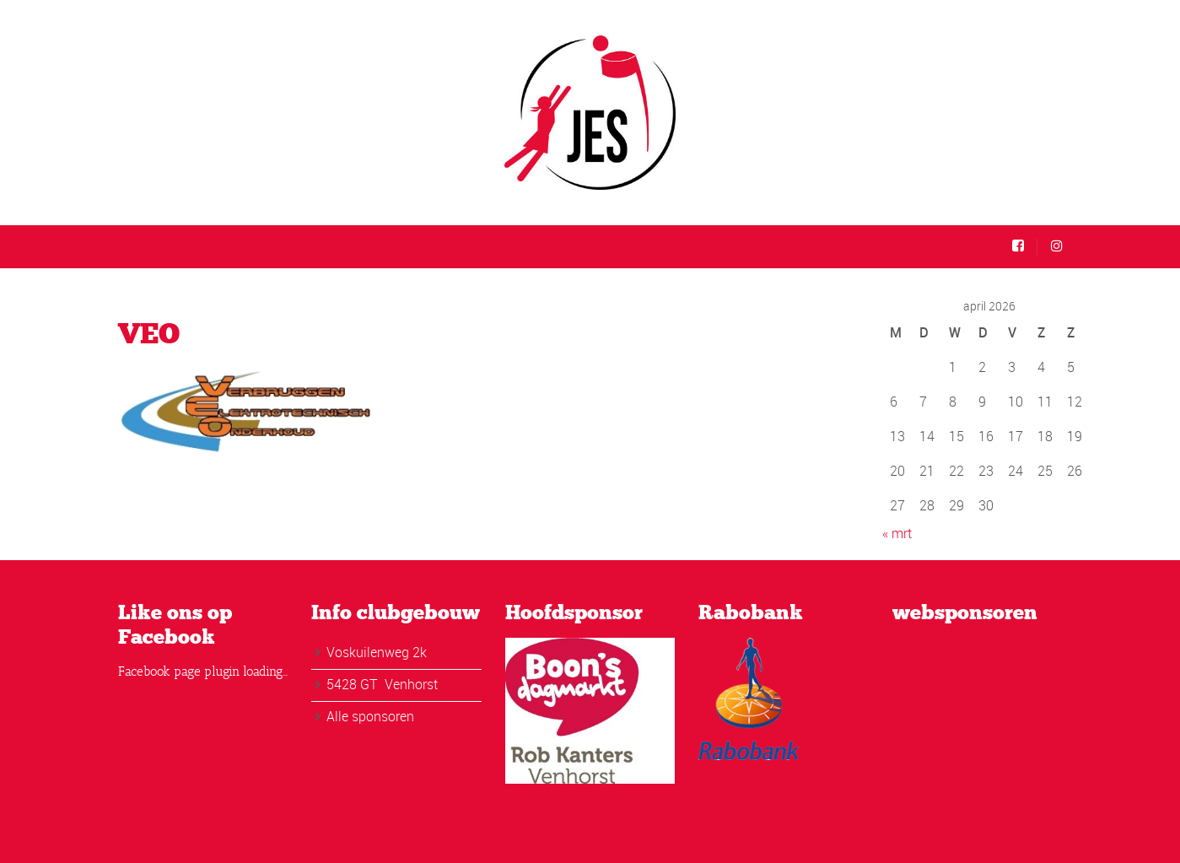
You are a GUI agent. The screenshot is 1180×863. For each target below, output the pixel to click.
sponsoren (383, 716)
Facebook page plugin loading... (203, 671)
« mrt (897, 533)
